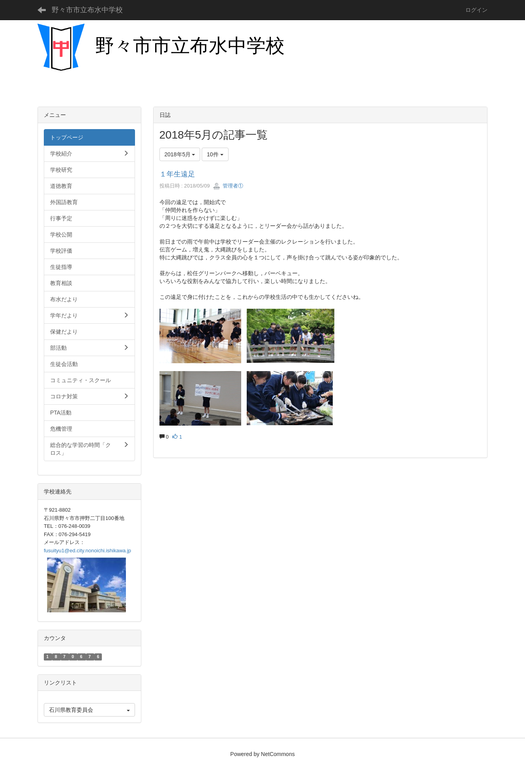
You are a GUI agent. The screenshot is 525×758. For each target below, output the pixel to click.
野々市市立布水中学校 (87, 10)
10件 (215, 154)
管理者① (228, 186)
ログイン (476, 10)
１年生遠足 (177, 174)
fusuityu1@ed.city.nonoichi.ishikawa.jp (87, 550)
